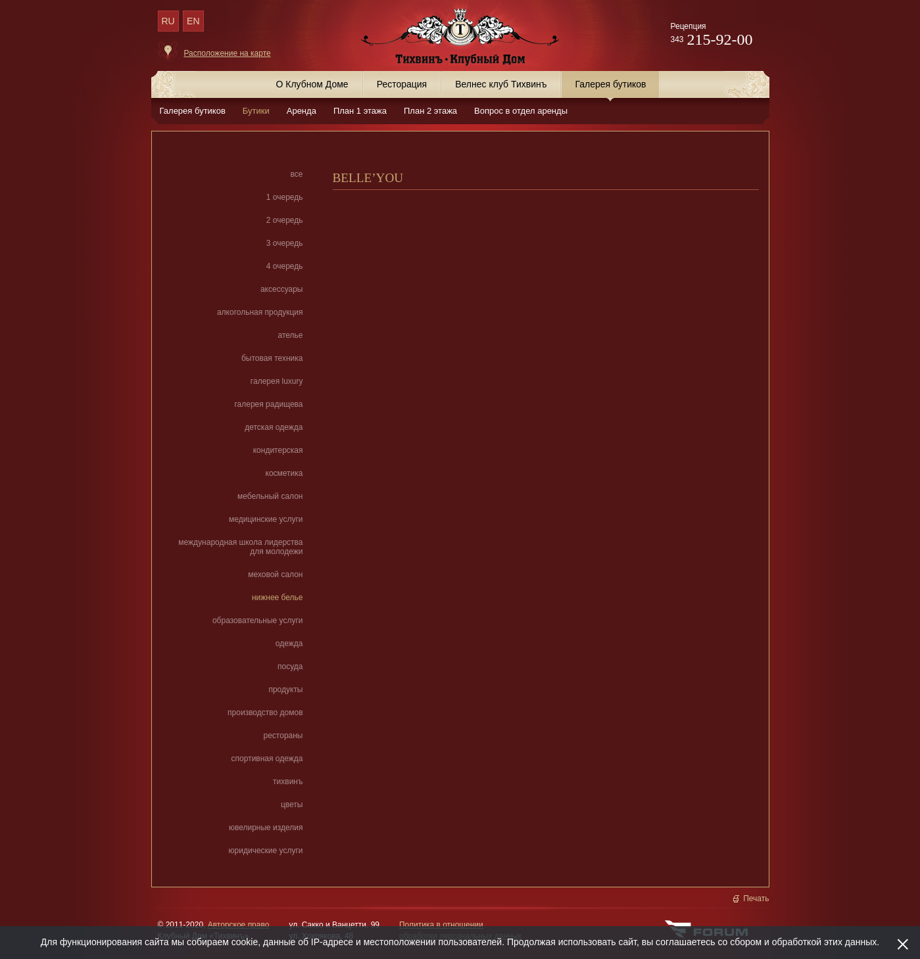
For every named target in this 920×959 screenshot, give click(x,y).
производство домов (265, 712)
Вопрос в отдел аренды (521, 111)
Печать (756, 898)
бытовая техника (272, 358)
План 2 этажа (430, 111)
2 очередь (284, 220)
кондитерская (278, 450)
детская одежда (274, 427)
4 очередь (284, 266)
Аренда (301, 111)
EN (193, 21)
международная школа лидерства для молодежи (240, 547)
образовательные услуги (257, 620)
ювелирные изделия (266, 827)
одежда (289, 643)
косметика (284, 473)
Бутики (256, 111)
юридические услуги (266, 850)
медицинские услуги (266, 519)
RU (167, 21)
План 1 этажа (360, 111)
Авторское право (239, 924)
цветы (292, 804)
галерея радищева (268, 404)
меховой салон (275, 574)
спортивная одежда (267, 758)
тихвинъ (288, 781)
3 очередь (284, 243)
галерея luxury (277, 381)
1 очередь (284, 197)
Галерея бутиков (193, 111)
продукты (285, 689)
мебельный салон (270, 496)
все (297, 174)
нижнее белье (277, 597)
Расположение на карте (227, 53)
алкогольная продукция (260, 312)
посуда (290, 666)
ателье (290, 335)
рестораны (283, 735)
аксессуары (281, 289)
